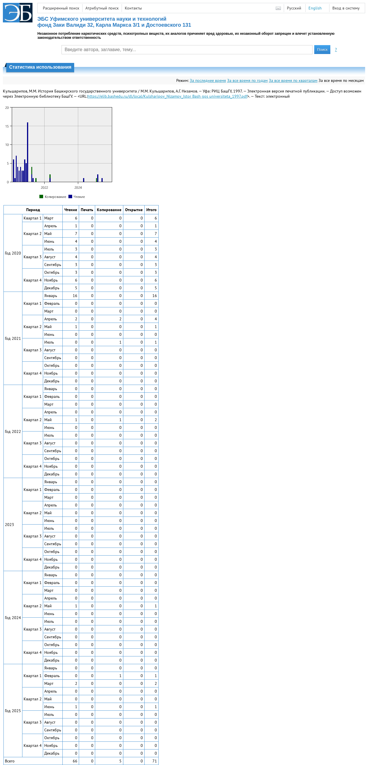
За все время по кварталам (293, 80)
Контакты (133, 8)
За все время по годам (247, 80)
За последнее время (208, 80)
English (315, 8)
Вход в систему (346, 8)
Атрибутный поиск (102, 8)
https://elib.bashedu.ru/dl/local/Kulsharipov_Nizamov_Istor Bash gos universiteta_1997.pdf (167, 96)
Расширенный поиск (61, 8)
